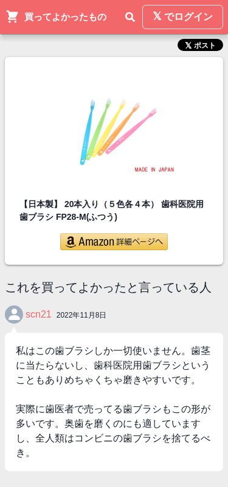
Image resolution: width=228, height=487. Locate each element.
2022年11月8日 (82, 315)
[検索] (130, 17)
